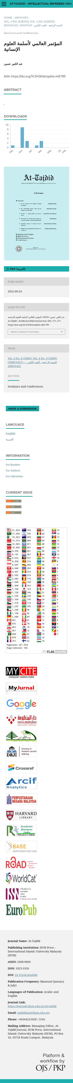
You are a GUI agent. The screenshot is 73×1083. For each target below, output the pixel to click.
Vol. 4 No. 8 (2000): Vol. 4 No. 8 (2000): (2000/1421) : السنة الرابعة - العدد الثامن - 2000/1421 (33, 23)
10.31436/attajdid (26, 975)
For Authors (13, 470)
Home (8, 17)
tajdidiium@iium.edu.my (33, 1013)
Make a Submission (22, 408)
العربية (9, 439)
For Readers (13, 464)
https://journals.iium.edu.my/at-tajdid (32, 1006)
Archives (21, 17)
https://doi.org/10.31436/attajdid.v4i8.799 (38, 76)
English (10, 433)
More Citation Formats (25, 331)
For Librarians (14, 476)
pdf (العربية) (17, 268)
